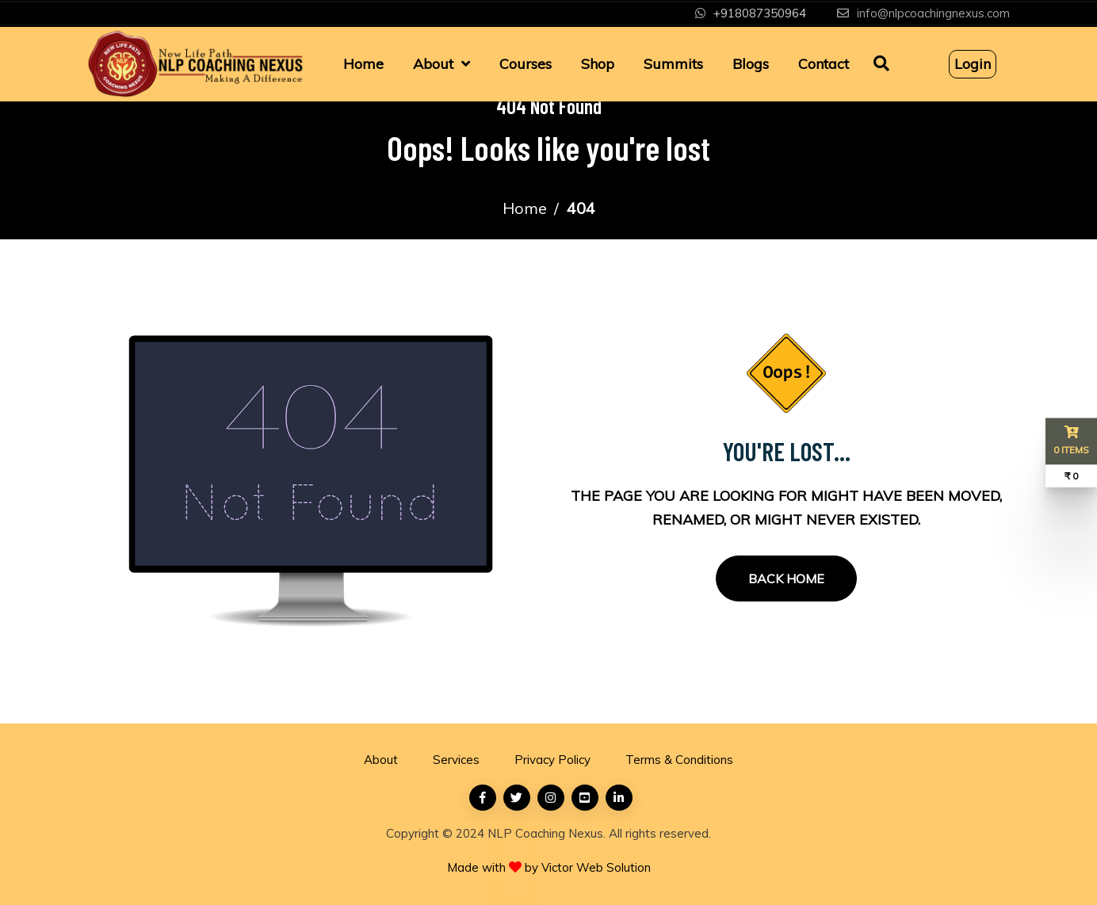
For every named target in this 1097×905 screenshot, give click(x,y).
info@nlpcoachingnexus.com (933, 13)
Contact (823, 64)
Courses (525, 64)
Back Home (786, 578)
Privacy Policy (552, 759)
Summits (673, 64)
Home (363, 64)
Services (456, 759)
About (433, 64)
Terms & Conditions (679, 759)
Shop (597, 64)
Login (972, 64)
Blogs (750, 64)
